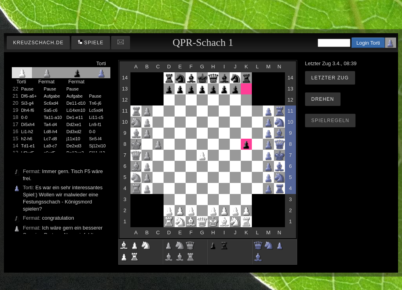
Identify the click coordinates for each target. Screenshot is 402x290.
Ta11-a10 (53, 117)
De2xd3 (74, 145)
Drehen (322, 99)
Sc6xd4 (51, 103)
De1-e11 (75, 117)
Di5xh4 (28, 124)
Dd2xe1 (74, 124)
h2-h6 (26, 138)
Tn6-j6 (95, 103)
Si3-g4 (27, 103)
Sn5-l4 (95, 138)
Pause (27, 89)
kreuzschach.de (38, 42)
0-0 (24, 117)
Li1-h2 (27, 131)
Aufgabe (52, 96)
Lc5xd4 (96, 110)
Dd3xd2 (74, 131)
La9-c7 (50, 145)
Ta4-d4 (50, 124)
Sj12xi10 (97, 145)
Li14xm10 (76, 110)
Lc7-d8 (50, 138)
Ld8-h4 (50, 131)
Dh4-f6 (27, 110)
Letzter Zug (330, 78)
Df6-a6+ (29, 96)
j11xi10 (73, 138)
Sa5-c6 (51, 110)
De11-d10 (76, 103)
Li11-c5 (96, 117)
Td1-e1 (28, 145)
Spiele (91, 42)
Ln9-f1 (95, 124)
